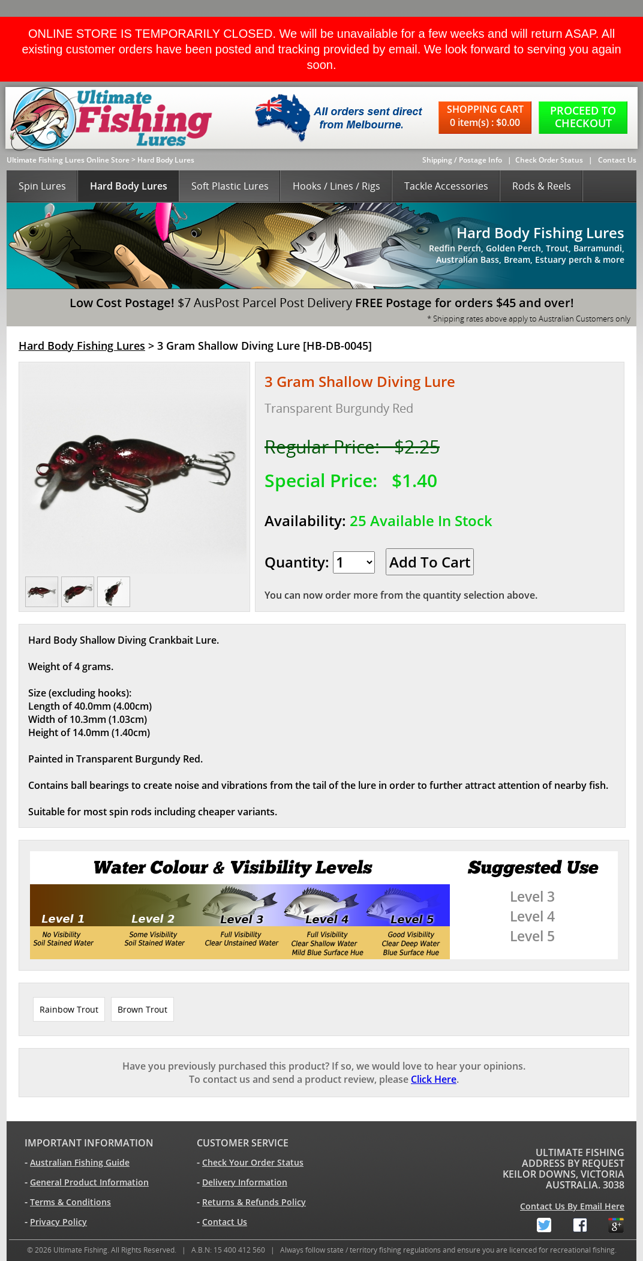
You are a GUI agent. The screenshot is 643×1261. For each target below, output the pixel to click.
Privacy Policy (58, 1221)
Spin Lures (42, 186)
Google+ (606, 1223)
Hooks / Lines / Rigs (336, 186)
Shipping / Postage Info (462, 160)
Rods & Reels (541, 186)
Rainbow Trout (69, 1009)
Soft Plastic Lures (230, 186)
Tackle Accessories (446, 186)
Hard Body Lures (165, 160)
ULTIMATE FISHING (580, 1152)
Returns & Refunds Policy (254, 1202)
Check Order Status (549, 160)
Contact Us (617, 160)
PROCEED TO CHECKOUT (583, 116)
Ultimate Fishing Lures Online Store (68, 160)
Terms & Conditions (70, 1202)
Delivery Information (244, 1182)
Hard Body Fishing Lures (82, 345)
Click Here (433, 1079)
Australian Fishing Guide (80, 1162)
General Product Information (89, 1182)
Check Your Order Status (253, 1162)
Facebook (570, 1223)
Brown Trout (142, 1009)
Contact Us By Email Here (572, 1206)
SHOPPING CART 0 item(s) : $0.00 (485, 116)
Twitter (534, 1223)
